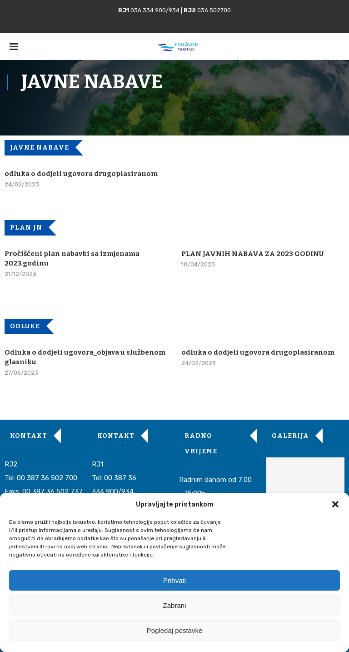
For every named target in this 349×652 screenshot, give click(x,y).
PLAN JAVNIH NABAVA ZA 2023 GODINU (252, 254)
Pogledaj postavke (175, 630)
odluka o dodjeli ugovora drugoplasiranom (81, 174)
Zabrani (174, 605)
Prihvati (174, 580)
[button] (335, 504)
